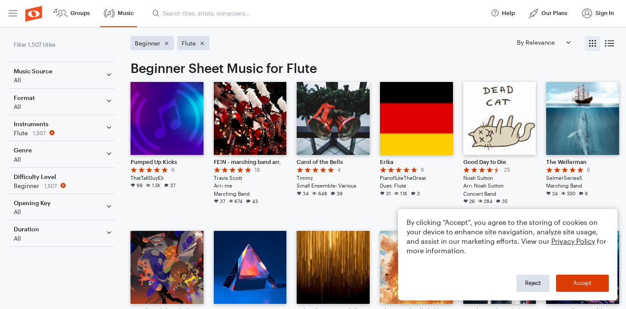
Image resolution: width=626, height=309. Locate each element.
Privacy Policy (573, 241)
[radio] (592, 43)
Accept (582, 282)
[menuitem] (13, 13)
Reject (533, 282)
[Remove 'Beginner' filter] (63, 185)
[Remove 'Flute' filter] (63, 132)
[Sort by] (543, 42)
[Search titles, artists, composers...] (318, 13)
